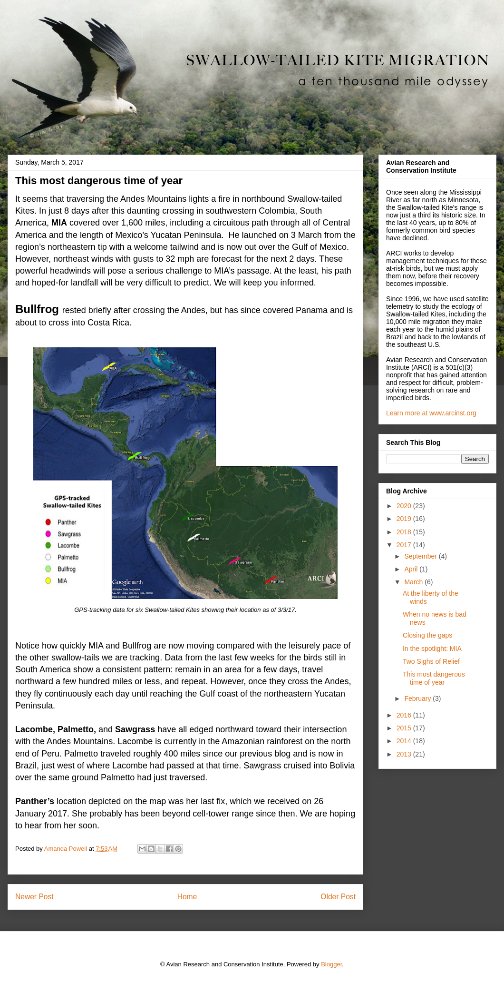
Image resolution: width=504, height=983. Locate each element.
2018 (405, 532)
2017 (405, 545)
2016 (405, 715)
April (411, 569)
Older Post (338, 897)
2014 (405, 741)
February (418, 698)
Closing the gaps (427, 635)
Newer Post (34, 897)
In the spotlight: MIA (432, 648)
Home (187, 897)
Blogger (331, 964)
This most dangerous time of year (434, 678)
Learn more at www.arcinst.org (431, 413)
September (421, 556)
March (414, 582)
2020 (405, 506)
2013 (405, 754)
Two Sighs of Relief (431, 661)
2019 (405, 518)
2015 (405, 728)
